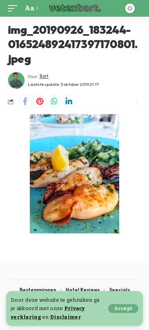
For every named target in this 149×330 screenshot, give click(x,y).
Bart (43, 76)
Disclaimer (65, 317)
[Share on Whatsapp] (54, 101)
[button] (123, 308)
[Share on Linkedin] (69, 101)
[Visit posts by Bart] (16, 80)
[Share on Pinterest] (39, 101)
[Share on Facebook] (25, 101)
